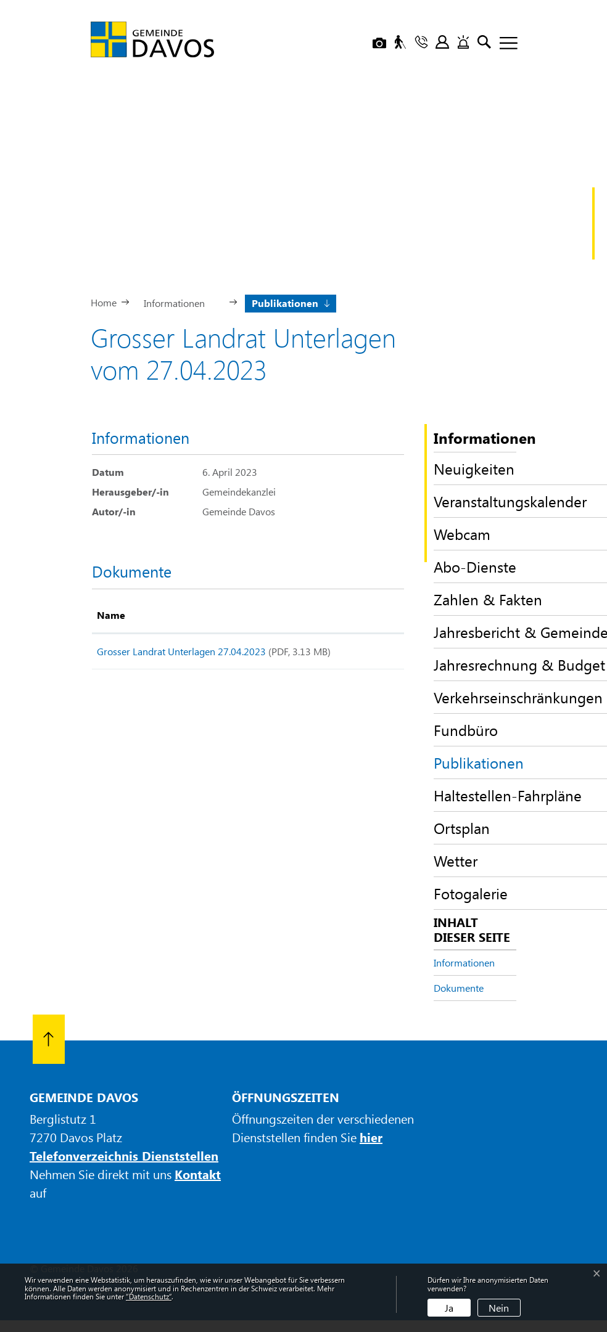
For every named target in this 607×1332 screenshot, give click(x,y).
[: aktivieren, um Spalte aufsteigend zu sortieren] (374, 616)
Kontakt (198, 1174)
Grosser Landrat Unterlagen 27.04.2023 (181, 651)
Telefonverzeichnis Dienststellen (124, 1155)
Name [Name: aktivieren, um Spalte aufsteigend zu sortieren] (111, 614)
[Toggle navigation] (504, 44)
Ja (449, 1307)
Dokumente (459, 987)
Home (104, 302)
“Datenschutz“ (148, 1296)
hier (371, 1137)
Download (373, 654)
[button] (179, 302)
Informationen (464, 962)
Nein (499, 1307)
